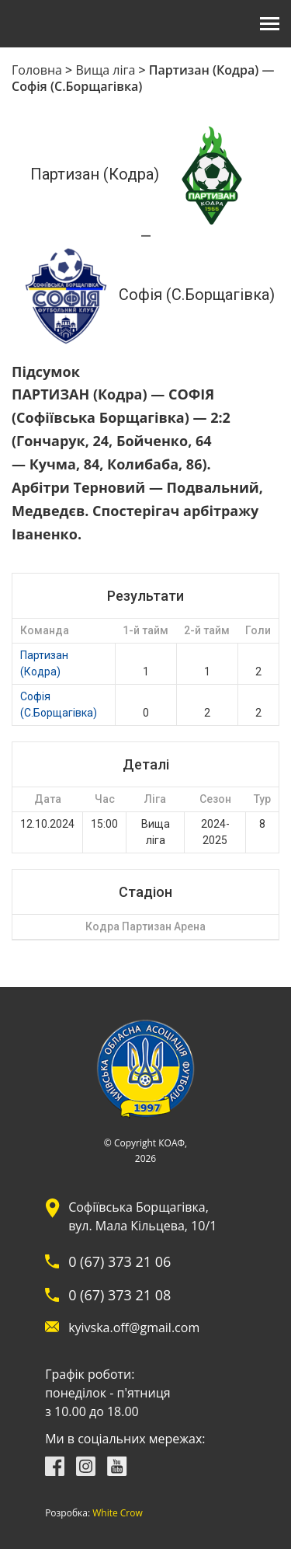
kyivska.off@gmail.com (133, 1327)
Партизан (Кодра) (44, 663)
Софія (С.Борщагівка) (58, 704)
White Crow (117, 1513)
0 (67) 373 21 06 (119, 1261)
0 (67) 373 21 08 (119, 1295)
